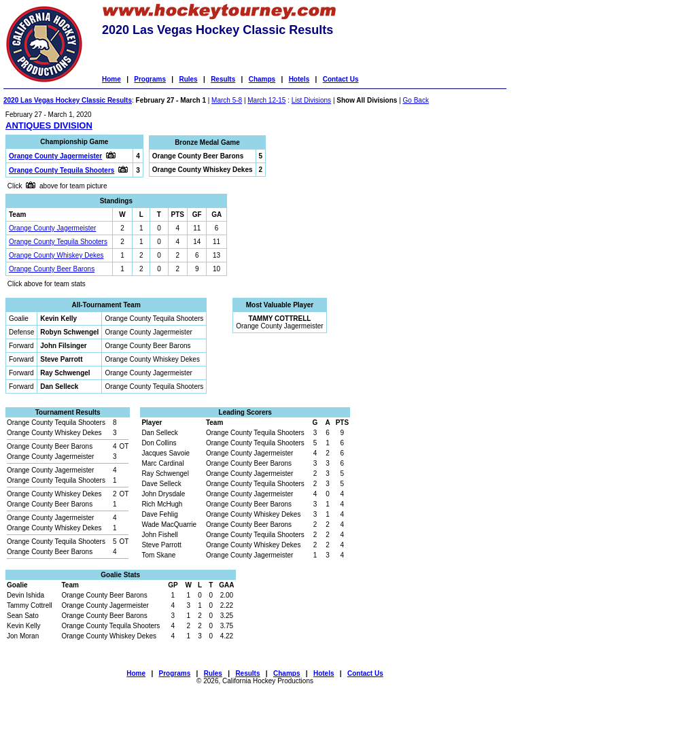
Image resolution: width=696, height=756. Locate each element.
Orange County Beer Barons (51, 269)
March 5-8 (226, 100)
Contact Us (341, 79)
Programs (150, 79)
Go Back (416, 100)
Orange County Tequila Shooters (58, 241)
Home (111, 79)
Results (223, 79)
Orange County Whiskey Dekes (56, 255)
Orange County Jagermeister (52, 228)
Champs (262, 79)
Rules (188, 79)
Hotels (299, 79)
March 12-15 (266, 100)
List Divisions (311, 100)
